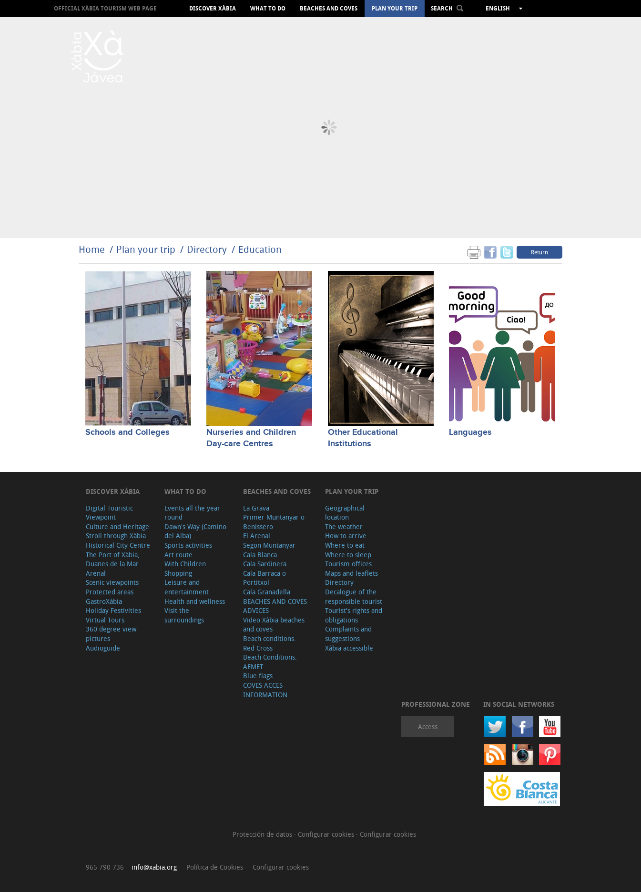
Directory (207, 249)
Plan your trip (394, 8)
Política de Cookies (214, 867)
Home (92, 249)
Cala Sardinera (264, 563)
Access (428, 726)
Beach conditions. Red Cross (269, 643)
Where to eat (345, 545)
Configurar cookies (327, 834)
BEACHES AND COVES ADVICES (275, 606)
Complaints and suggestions (348, 633)
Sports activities (188, 545)
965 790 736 (105, 867)
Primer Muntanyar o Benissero (274, 521)
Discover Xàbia (212, 8)
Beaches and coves (328, 8)
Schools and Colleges (127, 432)
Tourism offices (348, 563)
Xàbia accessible (349, 647)
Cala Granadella (266, 591)
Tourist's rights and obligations (353, 615)
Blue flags (258, 675)
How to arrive (345, 535)
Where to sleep (348, 554)
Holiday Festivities (113, 610)
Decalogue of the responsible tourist (353, 596)
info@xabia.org (154, 867)
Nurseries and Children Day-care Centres (251, 438)
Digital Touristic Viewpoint (109, 512)
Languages (470, 432)
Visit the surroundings (184, 615)
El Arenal (256, 535)
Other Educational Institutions (363, 438)
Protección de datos (263, 834)
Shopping (178, 573)
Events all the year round (192, 512)
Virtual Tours (105, 619)
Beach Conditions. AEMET (270, 661)
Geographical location (345, 512)
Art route (178, 554)
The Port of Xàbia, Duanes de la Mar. (113, 559)
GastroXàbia (104, 601)
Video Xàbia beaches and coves (274, 624)
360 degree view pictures (111, 633)
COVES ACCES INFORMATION (265, 690)
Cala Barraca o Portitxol (264, 578)
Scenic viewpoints (112, 582)
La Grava (256, 507)
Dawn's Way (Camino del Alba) (195, 531)
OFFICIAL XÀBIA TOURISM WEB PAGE (105, 8)
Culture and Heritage (117, 526)
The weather (344, 526)
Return (539, 252)
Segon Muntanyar (269, 545)
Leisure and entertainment (186, 587)
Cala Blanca (260, 554)
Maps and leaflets (351, 573)
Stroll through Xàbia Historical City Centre (118, 540)
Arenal (96, 573)
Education (260, 249)
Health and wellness (194, 601)
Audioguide (103, 647)
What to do (267, 8)
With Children (185, 563)
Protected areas (109, 591)
